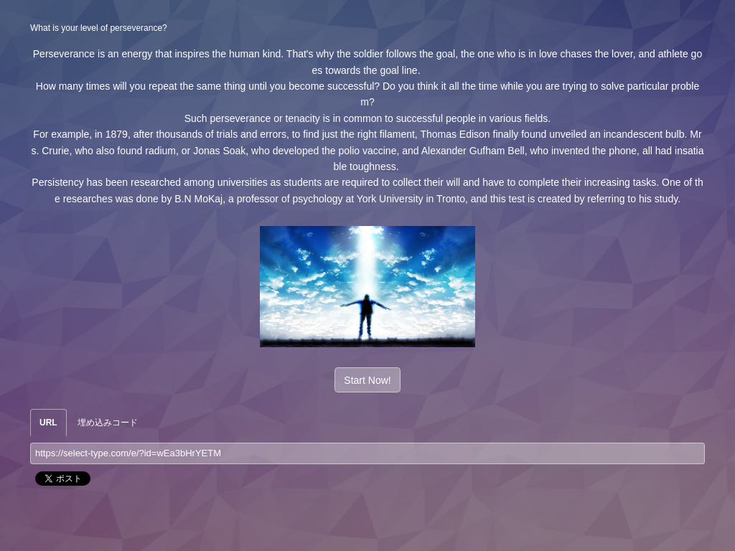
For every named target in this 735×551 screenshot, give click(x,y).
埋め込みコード (108, 423)
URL (48, 423)
